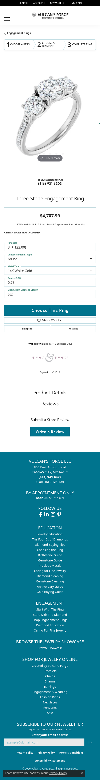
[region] (50, 117)
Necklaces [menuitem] (50, 702)
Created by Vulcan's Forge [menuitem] (50, 666)
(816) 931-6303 (50, 183)
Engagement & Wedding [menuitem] (50, 692)
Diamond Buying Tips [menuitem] (50, 545)
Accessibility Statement (50, 760)
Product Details (50, 392)
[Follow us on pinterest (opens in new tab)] (59, 514)
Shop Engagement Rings (50, 620)
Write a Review (50, 431)
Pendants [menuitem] (50, 708)
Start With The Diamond (50, 615)
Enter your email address (50, 735)
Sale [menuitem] (50, 713)
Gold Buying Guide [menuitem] (50, 592)
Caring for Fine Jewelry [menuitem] (50, 571)
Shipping (27, 328)
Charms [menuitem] (49, 681)
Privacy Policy (46, 752)
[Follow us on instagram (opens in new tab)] (53, 514)
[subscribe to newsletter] (90, 742)
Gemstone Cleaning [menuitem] (50, 581)
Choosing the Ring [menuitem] (50, 550)
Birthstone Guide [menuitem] (50, 555)
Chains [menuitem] (50, 676)
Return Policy (25, 752)
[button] (23, 3)
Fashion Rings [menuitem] (50, 697)
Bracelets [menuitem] (49, 671)
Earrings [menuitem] (50, 687)
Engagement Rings (19, 33)
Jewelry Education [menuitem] (50, 534)
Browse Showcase (50, 648)
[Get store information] (50, 482)
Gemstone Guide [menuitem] (50, 560)
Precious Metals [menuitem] (50, 566)
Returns (73, 328)
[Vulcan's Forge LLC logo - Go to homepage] (50, 15)
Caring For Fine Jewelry (50, 630)
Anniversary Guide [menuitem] (50, 587)
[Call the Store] (50, 477)
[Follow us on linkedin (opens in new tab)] (46, 514)
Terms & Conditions (71, 752)
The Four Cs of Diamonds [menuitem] (50, 539)
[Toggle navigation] (7, 17)
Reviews (50, 403)
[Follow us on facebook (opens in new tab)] (40, 514)
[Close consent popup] (82, 773)
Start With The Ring (50, 609)
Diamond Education (50, 625)
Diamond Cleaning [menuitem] (50, 576)
